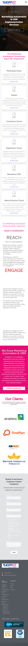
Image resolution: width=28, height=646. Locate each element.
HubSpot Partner (16, 367)
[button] (26, 2)
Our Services (4, 581)
